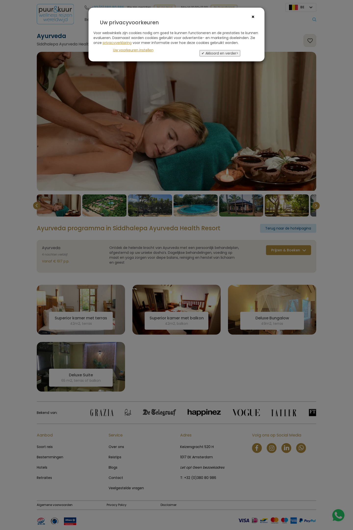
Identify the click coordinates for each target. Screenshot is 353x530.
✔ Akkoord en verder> (220, 53)
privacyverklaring (117, 42)
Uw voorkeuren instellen (133, 50)
